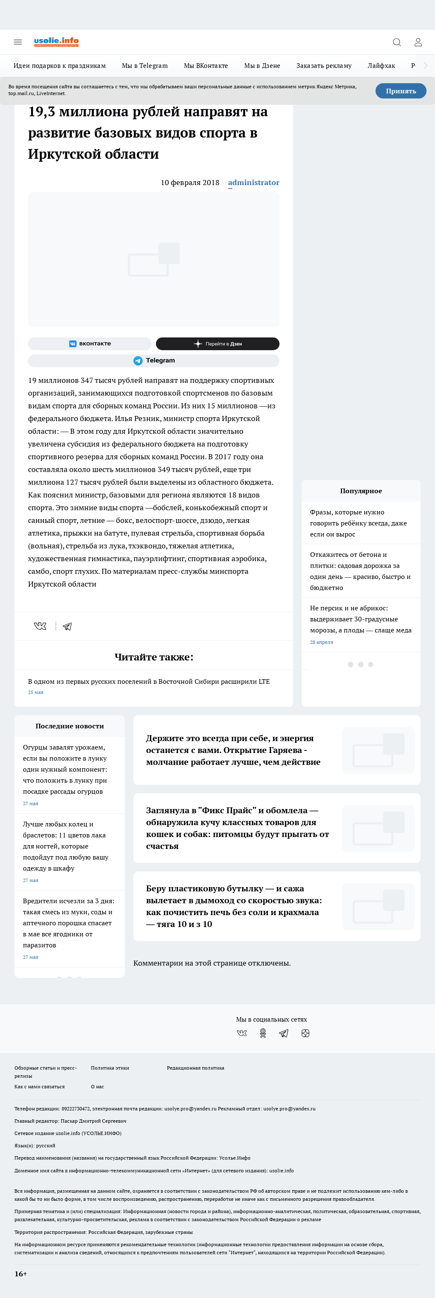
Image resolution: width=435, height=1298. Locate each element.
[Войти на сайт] (418, 42)
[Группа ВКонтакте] (90, 343)
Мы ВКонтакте (206, 66)
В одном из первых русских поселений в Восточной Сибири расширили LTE (154, 687)
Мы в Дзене (262, 66)
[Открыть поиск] (396, 42)
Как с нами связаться (39, 1086)
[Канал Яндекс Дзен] (218, 343)
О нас (97, 1086)
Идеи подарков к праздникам (60, 66)
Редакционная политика (195, 1068)
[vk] (41, 626)
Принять (401, 91)
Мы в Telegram (145, 66)
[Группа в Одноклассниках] (263, 1033)
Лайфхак (381, 66)
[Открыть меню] (18, 42)
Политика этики (110, 1068)
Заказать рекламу (324, 66)
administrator (254, 182)
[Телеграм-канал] (154, 360)
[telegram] (70, 626)
